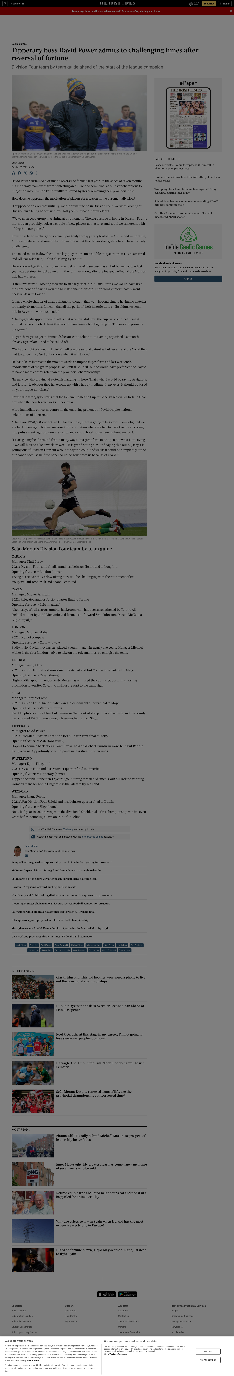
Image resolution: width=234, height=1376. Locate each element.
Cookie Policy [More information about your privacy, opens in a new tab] (33, 1360)
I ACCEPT (208, 1351)
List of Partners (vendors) (115, 1354)
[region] (117, 1356)
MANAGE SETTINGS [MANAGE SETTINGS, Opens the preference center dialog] (208, 1360)
